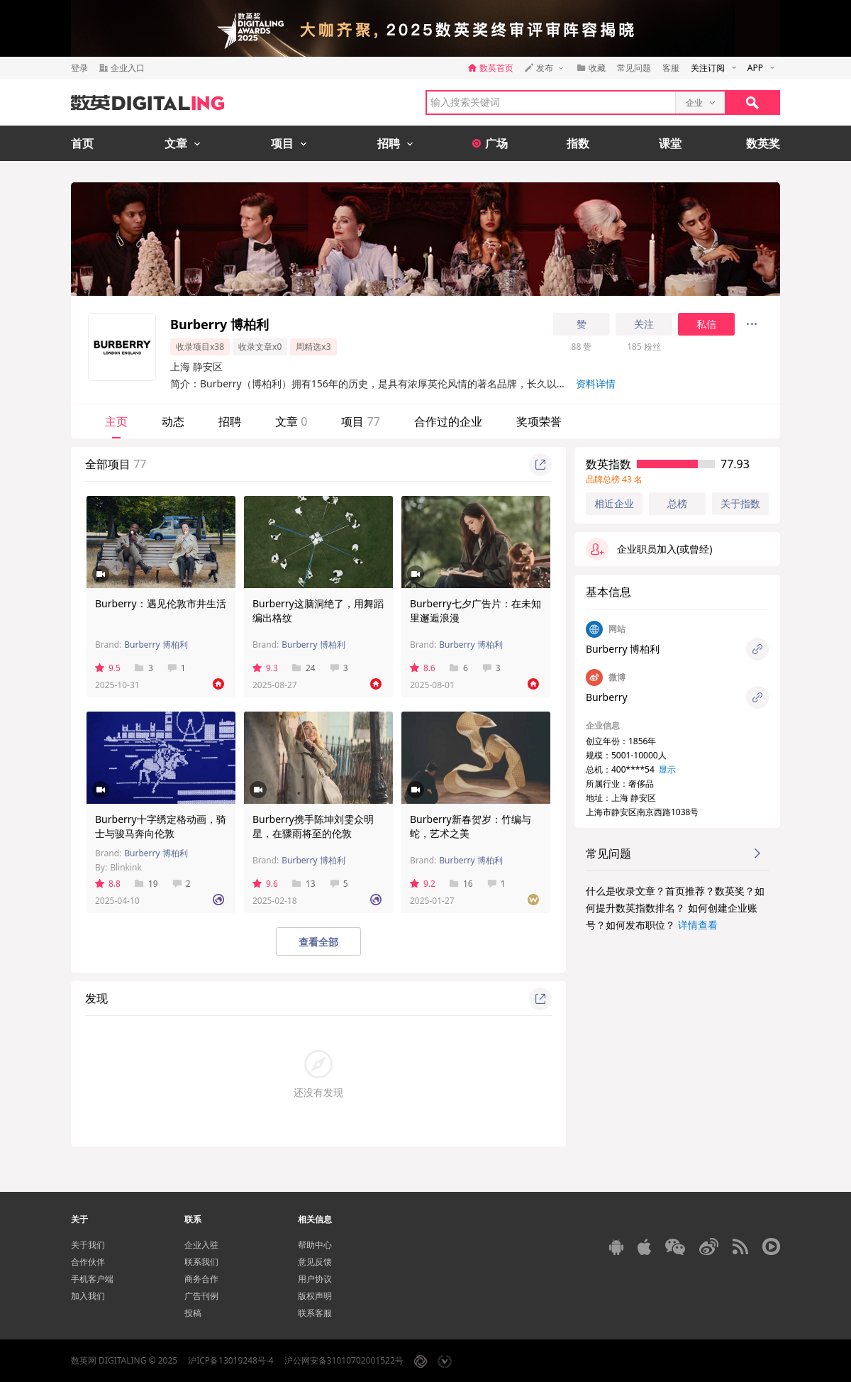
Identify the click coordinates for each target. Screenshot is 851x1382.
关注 (644, 324)
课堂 (670, 143)
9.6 (265, 884)
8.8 (108, 884)
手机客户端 (92, 1279)
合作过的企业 (448, 421)
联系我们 (201, 1262)
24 (304, 668)
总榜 (677, 503)
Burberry (607, 697)
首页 (82, 143)
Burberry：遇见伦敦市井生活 (160, 603)
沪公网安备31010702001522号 (344, 1360)
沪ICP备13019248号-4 (231, 1360)
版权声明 (315, 1296)
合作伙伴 (88, 1262)
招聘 (229, 421)
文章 (291, 421)
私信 (706, 324)
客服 (670, 68)
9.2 (422, 884)
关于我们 (88, 1245)
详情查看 (698, 925)
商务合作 (201, 1279)
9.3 (265, 668)
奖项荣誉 (539, 421)
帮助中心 (315, 1245)
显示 (667, 769)
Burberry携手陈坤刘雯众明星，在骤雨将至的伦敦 (313, 826)
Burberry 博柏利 (155, 645)
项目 (360, 421)
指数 (578, 143)
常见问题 (634, 68)
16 (461, 884)
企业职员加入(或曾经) (649, 549)
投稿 (192, 1313)
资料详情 (596, 383)
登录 (79, 68)
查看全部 (318, 942)
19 (146, 884)
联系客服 (315, 1313)
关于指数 (740, 503)
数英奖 (763, 143)
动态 (173, 421)
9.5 (108, 668)
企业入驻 (201, 1245)
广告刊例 (201, 1296)
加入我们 (88, 1296)
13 (304, 884)
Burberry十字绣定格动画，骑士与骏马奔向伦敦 (160, 826)
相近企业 (614, 503)
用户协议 (315, 1279)
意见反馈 (315, 1262)
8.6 (422, 668)
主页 (116, 421)
